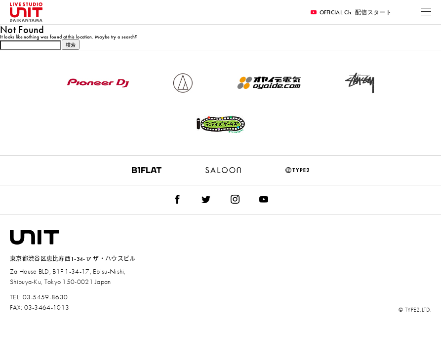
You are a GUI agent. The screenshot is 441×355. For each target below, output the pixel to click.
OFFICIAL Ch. (351, 12)
